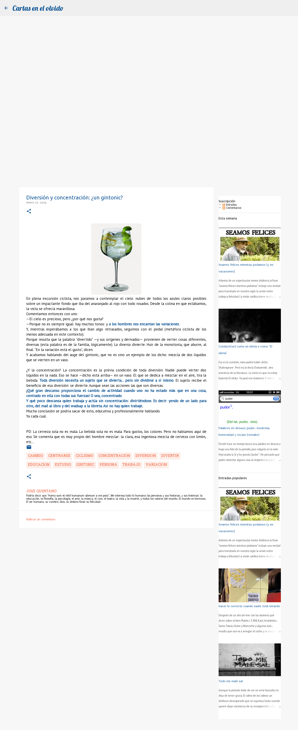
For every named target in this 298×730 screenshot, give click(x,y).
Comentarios (231, 207)
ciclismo (84, 456)
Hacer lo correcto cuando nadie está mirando (249, 606)
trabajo (131, 465)
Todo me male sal (231, 681)
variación (156, 465)
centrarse (59, 456)
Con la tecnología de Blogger (149, 724)
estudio (63, 465)
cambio (35, 456)
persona (108, 465)
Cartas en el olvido (38, 8)
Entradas (229, 204)
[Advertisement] (149, 152)
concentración (114, 456)
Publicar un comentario (40, 519)
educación (39, 465)
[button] (29, 212)
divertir (170, 456)
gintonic (85, 465)
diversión (145, 456)
